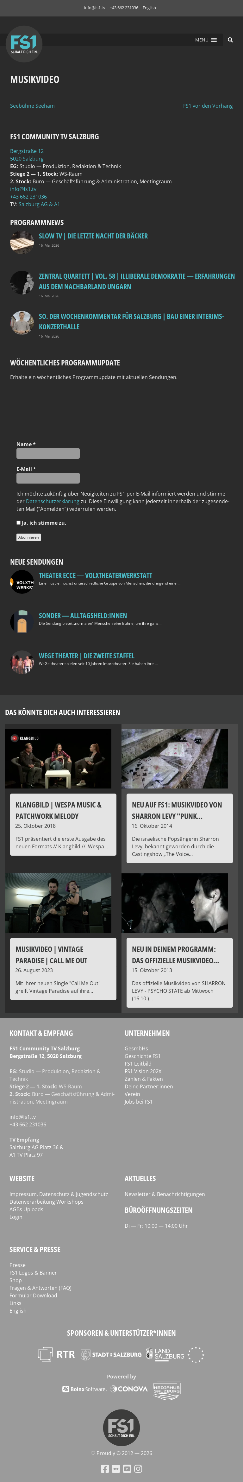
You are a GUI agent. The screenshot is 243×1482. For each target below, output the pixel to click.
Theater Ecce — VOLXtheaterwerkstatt (95, 575)
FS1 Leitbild (138, 1063)
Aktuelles (140, 1178)
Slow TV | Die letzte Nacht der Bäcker (93, 235)
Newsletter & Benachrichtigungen (165, 1194)
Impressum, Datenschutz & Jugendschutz (58, 1194)
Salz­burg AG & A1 (39, 204)
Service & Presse (34, 1249)
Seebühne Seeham (32, 105)
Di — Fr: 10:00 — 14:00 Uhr (156, 1225)
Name (26, 444)
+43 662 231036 (124, 7)
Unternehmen (147, 1033)
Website (21, 1178)
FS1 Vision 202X (143, 1071)
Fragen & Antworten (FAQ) (40, 1287)
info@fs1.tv (94, 7)
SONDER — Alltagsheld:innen (83, 615)
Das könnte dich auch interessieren (62, 712)
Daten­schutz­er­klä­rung (52, 501)
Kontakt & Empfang (41, 1033)
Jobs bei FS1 (139, 1101)
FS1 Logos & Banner (33, 1272)
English (149, 7)
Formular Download (33, 1295)
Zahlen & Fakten (144, 1078)
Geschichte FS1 (143, 1056)
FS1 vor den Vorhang (208, 105)
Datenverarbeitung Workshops (46, 1201)
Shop (15, 1280)
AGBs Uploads (26, 1209)
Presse (17, 1265)
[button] (202, 40)
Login (15, 1216)
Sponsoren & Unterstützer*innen (121, 1332)
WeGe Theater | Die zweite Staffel (86, 655)
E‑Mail (26, 469)
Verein (132, 1094)
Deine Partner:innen (149, 1086)
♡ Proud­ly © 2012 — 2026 (121, 1453)
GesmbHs (136, 1048)
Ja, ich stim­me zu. (41, 522)
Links (15, 1303)
